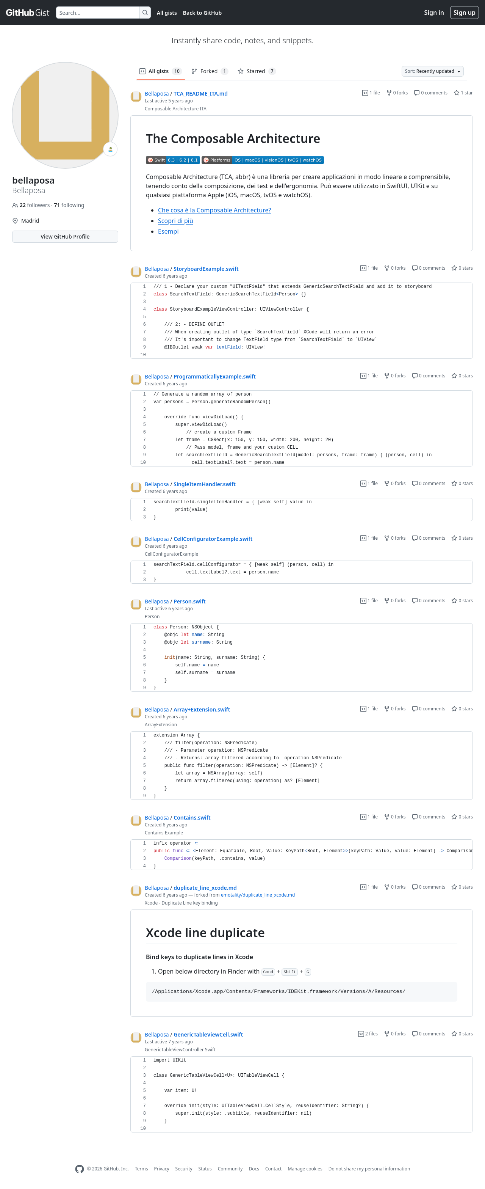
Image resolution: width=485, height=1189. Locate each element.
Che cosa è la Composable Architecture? (214, 210)
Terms (141, 1168)
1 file (371, 93)
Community (230, 1168)
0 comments (430, 93)
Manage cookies (305, 1168)
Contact (273, 1168)
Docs (254, 1168)
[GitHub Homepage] (79, 1169)
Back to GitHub (202, 12)
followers (31, 205)
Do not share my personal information (369, 1168)
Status (205, 1168)
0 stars (462, 268)
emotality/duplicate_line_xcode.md (258, 895)
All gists (167, 12)
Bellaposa (157, 93)
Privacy (161, 1168)
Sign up (465, 12)
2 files (368, 1033)
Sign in (434, 12)
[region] (301, 183)
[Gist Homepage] (28, 12)
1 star (463, 93)
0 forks (397, 93)
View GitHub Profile (65, 236)
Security (183, 1168)
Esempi (168, 231)
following (69, 205)
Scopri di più (175, 221)
